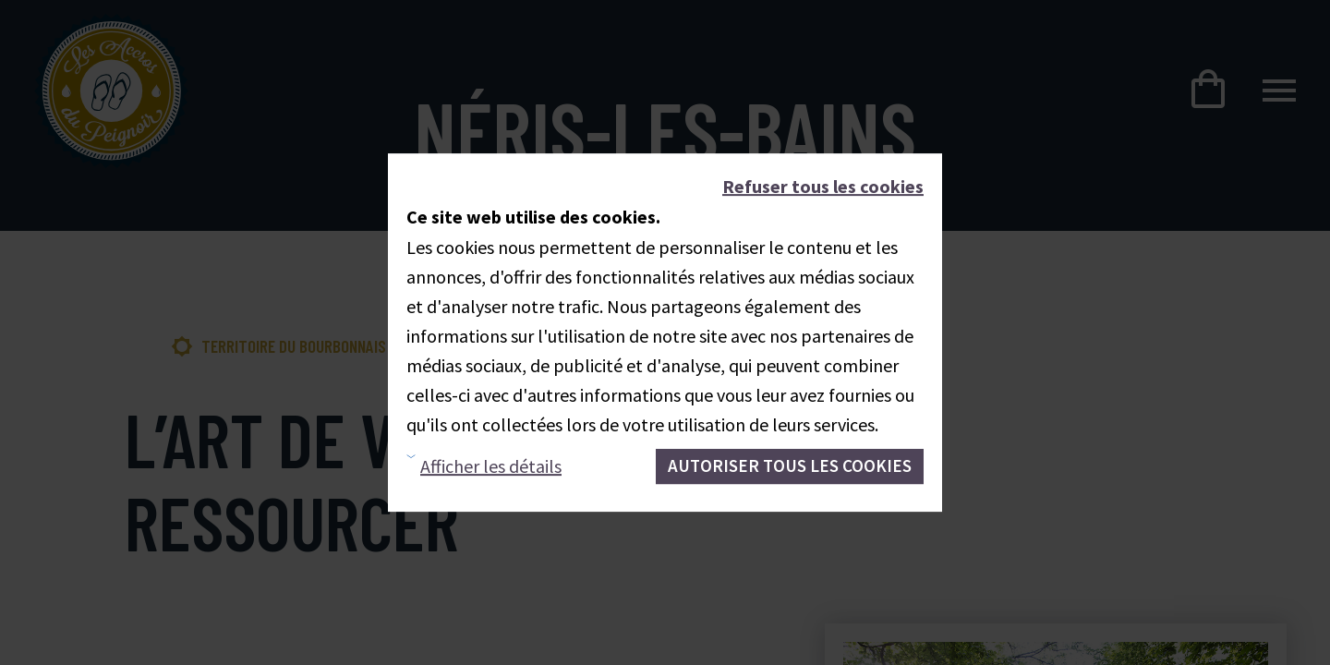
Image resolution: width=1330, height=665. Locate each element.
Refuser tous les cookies (823, 186)
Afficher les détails (491, 466)
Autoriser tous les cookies (790, 465)
